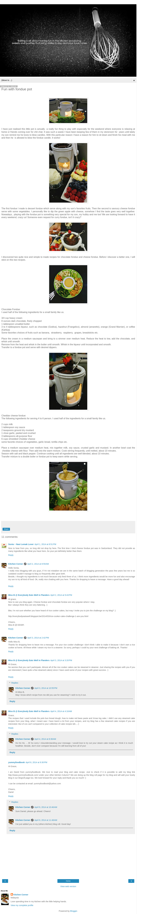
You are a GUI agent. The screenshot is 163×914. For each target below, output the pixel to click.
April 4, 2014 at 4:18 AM (61, 711)
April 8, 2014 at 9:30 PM (36, 762)
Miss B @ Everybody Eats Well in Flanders (28, 595)
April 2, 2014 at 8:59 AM (38, 564)
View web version (68, 886)
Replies (14, 683)
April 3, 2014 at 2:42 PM (38, 638)
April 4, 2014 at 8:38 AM (45, 739)
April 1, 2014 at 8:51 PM (45, 544)
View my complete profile (22, 905)
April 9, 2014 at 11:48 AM (45, 820)
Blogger (73, 911)
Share (6, 529)
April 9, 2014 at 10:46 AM (45, 807)
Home (68, 881)
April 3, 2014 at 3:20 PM (61, 660)
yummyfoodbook (16, 762)
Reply (11, 555)
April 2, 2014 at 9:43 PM (61, 595)
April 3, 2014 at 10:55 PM (45, 688)
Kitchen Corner (15, 564)
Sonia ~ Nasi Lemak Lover (21, 544)
